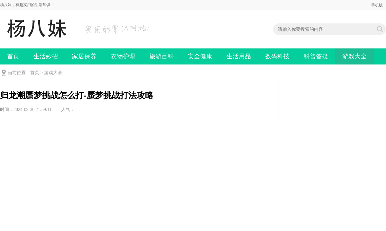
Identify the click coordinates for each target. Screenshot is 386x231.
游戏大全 (354, 56)
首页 (13, 56)
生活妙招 (45, 56)
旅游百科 (161, 56)
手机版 (377, 5)
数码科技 (277, 56)
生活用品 (238, 56)
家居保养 (84, 56)
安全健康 (200, 56)
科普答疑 (316, 56)
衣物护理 (123, 56)
